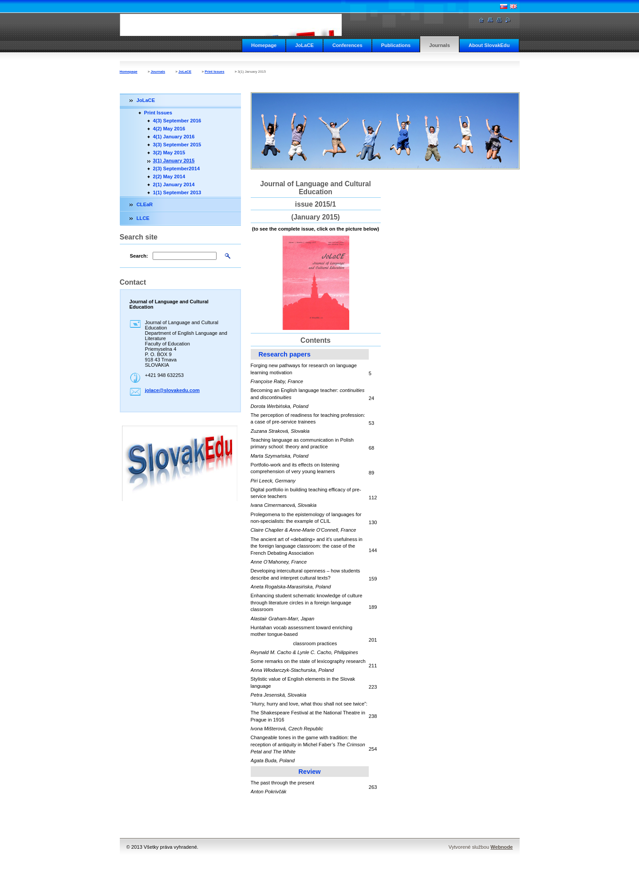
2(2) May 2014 (169, 176)
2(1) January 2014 (174, 184)
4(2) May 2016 (169, 128)
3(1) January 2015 (174, 160)
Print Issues (214, 72)
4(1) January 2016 (174, 136)
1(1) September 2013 (177, 192)
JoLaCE (304, 45)
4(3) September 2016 (177, 120)
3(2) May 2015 (169, 152)
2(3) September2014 (176, 168)
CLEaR (145, 204)
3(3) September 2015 (177, 144)
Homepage (263, 45)
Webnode (501, 847)
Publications (396, 45)
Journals (439, 45)
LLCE (143, 218)
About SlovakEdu (489, 45)
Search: (139, 256)
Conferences (347, 45)
